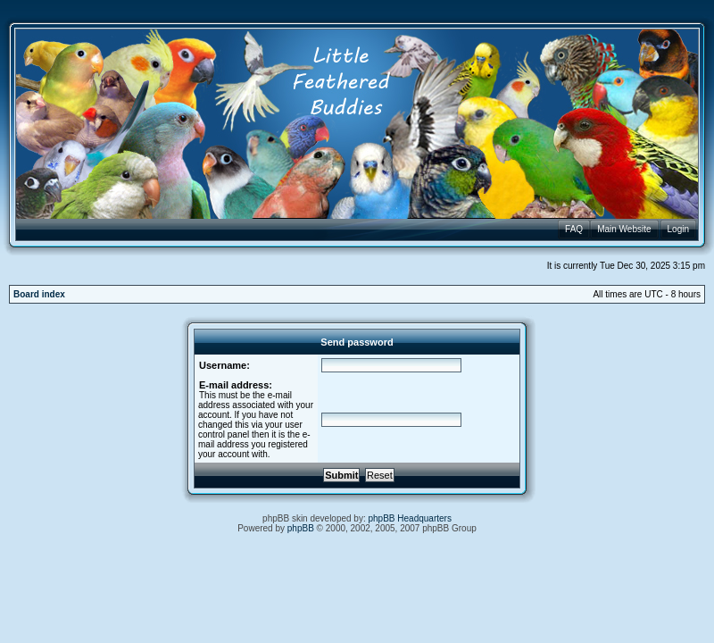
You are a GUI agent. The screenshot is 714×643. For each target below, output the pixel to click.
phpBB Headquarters (410, 518)
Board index (39, 294)
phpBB (300, 528)
